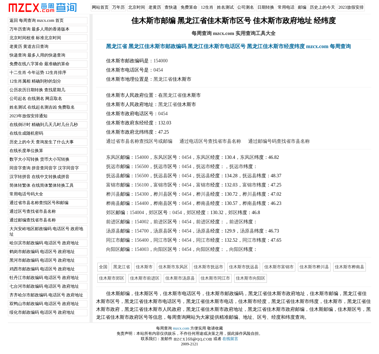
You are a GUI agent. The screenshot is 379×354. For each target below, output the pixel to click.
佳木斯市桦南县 (349, 267)
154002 (141, 221)
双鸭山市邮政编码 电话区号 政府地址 (44, 303)
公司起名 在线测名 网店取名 (35, 98)
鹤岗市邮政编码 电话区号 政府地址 (42, 251)
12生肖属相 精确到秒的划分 (35, 81)
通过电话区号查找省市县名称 (210, 141)
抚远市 (113, 166)
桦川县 (113, 194)
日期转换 (265, 7)
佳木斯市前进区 (144, 278)
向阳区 (113, 249)
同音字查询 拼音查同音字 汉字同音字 (44, 168)
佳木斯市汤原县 (180, 278)
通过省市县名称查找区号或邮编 (139, 141)
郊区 (111, 212)
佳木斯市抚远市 (208, 267)
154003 (141, 249)
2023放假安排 (351, 7)
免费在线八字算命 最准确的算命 (39, 64)
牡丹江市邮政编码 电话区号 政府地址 (44, 277)
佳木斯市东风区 (173, 267)
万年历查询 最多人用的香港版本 (39, 29)
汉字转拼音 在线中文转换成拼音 (39, 176)
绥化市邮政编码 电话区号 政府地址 (42, 312)
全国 (103, 267)
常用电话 (286, 7)
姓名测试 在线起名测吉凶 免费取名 (42, 107)
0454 (158, 70)
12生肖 (207, 7)
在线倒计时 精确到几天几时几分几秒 (43, 124)
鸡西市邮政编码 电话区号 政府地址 (42, 269)
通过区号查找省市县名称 (32, 211)
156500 (141, 166)
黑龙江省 (162, 79)
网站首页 (100, 7)
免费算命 (189, 7)
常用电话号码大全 (26, 194)
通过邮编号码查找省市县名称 (279, 141)
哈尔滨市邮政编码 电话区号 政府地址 (44, 243)
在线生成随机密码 (26, 133)
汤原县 (113, 231)
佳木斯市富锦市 (279, 267)
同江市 (113, 240)
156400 (141, 240)
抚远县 (113, 175)
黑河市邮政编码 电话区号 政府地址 (42, 260)
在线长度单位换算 (26, 150)
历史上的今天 (322, 7)
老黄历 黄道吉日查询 (28, 46)
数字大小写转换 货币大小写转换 (39, 159)
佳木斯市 (144, 267)
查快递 (170, 7)
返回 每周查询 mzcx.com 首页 (36, 20)
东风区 (113, 157)
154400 (141, 203)
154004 (137, 212)
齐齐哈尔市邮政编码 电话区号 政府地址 (46, 295)
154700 (141, 231)
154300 (141, 194)
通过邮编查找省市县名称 (32, 220)
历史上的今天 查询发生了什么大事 (41, 142)
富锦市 (113, 185)
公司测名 (245, 7)
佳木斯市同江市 (215, 278)
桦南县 (113, 203)
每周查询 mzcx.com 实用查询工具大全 (233, 33)
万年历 (118, 7)
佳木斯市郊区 (111, 278)
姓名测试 (225, 7)
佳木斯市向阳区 (250, 278)
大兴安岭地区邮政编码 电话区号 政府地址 (46, 231)
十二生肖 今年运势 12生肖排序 (37, 72)
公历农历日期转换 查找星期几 (37, 90)
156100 (141, 185)
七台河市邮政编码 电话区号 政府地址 (44, 286)
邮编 (302, 7)
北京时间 (136, 7)
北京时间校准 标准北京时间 (35, 38)
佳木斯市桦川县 (314, 267)
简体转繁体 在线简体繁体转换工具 (41, 185)
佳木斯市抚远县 (243, 267)
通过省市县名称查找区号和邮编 (38, 202)
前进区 (113, 221)
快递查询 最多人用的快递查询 (37, 55)
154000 (160, 60)
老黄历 (154, 7)
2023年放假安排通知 (28, 116)
